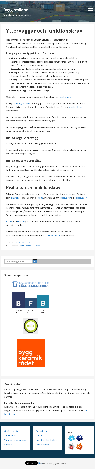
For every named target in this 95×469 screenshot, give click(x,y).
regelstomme (65, 97)
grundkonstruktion (51, 235)
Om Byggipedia (11, 431)
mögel (40, 197)
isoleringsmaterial (22, 103)
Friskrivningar (42, 444)
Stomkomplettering (22, 242)
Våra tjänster (10, 435)
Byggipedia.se (15, 9)
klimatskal (15, 197)
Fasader (22, 245)
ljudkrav (21, 221)
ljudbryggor (65, 197)
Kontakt (8, 444)
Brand (9, 221)
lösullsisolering (76, 107)
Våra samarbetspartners (15, 440)
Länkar (39, 435)
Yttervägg (36, 245)
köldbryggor (81, 197)
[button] (91, 6)
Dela (40, 463)
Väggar (29, 245)
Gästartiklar (41, 431)
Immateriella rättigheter (47, 440)
